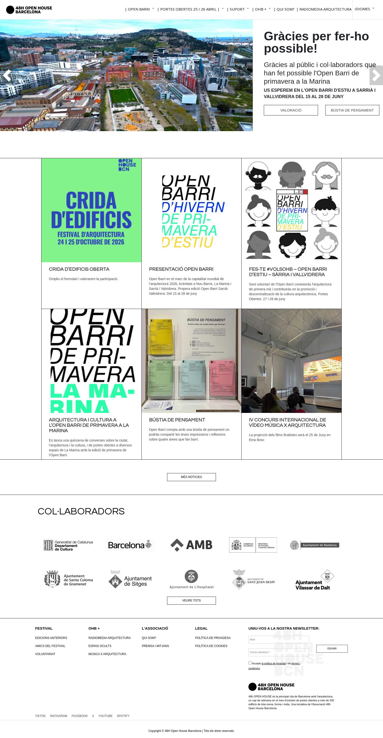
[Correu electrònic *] (278, 652)
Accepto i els (274, 665)
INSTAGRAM (58, 716)
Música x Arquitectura (107, 654)
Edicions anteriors (51, 638)
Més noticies (191, 477)
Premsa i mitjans (155, 646)
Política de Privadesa (213, 638)
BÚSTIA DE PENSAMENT (352, 110)
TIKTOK (40, 716)
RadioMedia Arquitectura (109, 638)
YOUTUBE (105, 716)
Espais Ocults (99, 646)
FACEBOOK (80, 716)
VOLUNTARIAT (45, 654)
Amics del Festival (50, 646)
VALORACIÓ (290, 110)
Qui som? (149, 638)
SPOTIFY (123, 716)
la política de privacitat (274, 663)
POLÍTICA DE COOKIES (211, 646)
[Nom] (278, 640)
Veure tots (191, 600)
